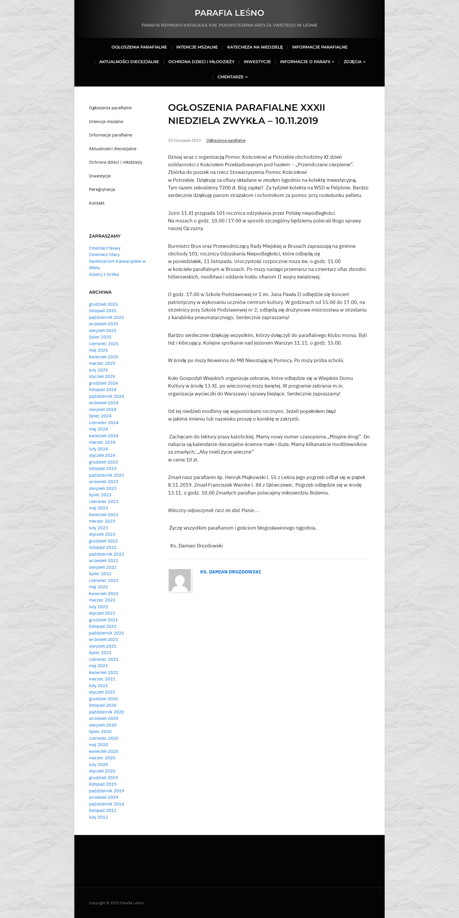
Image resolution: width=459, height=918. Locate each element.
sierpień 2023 (103, 488)
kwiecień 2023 (103, 514)
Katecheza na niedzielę (255, 47)
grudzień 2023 (103, 462)
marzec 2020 (102, 757)
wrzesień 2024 (103, 402)
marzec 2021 (102, 679)
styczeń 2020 (102, 771)
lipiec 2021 (100, 652)
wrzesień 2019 (103, 797)
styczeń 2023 (102, 534)
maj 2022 (98, 586)
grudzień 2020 (103, 698)
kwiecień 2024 (103, 435)
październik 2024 (106, 396)
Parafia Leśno (230, 13)
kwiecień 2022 (103, 593)
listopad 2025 (103, 310)
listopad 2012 (103, 810)
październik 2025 (106, 317)
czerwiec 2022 (104, 580)
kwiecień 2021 (103, 672)
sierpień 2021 (103, 646)
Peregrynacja (102, 189)
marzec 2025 (102, 363)
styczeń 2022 (102, 613)
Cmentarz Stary (104, 254)
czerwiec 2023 (104, 501)
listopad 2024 (103, 389)
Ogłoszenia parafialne (139, 47)
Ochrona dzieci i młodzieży (201, 61)
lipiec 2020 (100, 731)
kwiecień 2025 (103, 356)
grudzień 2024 (103, 383)
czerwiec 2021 (104, 659)
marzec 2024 (102, 442)
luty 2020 (98, 764)
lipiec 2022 (100, 573)
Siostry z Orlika (104, 274)
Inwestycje (257, 61)
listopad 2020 (103, 705)
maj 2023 (98, 508)
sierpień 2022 (103, 567)
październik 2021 (106, 633)
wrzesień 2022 (103, 560)
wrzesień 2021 (103, 639)
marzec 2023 (102, 521)
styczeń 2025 (102, 376)
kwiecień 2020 (103, 751)
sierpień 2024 (103, 409)
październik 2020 (106, 712)
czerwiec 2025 (104, 343)
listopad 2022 (103, 547)
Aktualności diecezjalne (129, 61)
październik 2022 (106, 554)
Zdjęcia (353, 61)
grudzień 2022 (103, 541)
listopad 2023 (103, 468)
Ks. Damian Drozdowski (230, 572)
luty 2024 (98, 449)
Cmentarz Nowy (104, 248)
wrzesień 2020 (103, 718)
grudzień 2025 (103, 304)
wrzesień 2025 (103, 323)
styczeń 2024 (102, 455)
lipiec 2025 (100, 337)
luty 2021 (98, 685)
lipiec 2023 (100, 494)
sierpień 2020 (103, 725)
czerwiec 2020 (104, 738)
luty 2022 (98, 606)
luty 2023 (98, 527)
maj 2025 (98, 350)
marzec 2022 (102, 600)
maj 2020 (98, 744)
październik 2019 (106, 790)
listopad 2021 (103, 626)
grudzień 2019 (103, 777)
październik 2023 (106, 475)
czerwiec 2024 (104, 422)
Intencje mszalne (197, 47)
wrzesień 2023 (103, 481)
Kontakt (97, 203)
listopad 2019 (103, 784)
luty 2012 (98, 817)
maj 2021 (98, 665)
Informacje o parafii (305, 61)
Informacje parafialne (319, 47)
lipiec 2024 (100, 416)
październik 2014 (106, 804)
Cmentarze (230, 76)
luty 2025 (98, 370)
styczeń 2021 (102, 692)
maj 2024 (98, 429)
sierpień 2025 (103, 330)
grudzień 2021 (103, 620)
